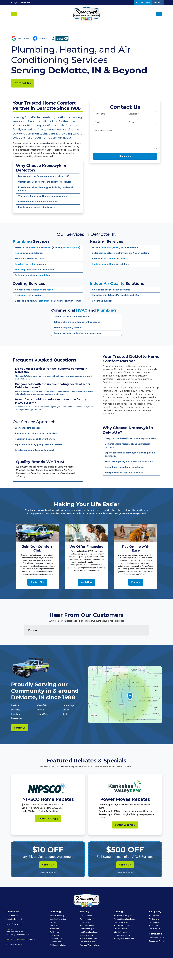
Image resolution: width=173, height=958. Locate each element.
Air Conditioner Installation (124, 905)
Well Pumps (54, 918)
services (103, 253)
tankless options (70, 247)
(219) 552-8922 (15, 911)
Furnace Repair (86, 902)
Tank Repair (54, 922)
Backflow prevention (25, 264)
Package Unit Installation (90, 931)
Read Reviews (23, 38)
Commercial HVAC (156, 924)
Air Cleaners (154, 905)
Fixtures (53, 909)
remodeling (44, 275)
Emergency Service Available (22, 2)
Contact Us (23, 83)
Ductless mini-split (101, 264)
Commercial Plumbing (158, 927)
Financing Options (143, 2)
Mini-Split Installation (88, 925)
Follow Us (43, 38)
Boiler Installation (87, 912)
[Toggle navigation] (14, 14)
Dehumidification (155, 915)
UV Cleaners (154, 909)
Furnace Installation (88, 905)
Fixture (18, 258)
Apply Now (86, 582)
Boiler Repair (85, 909)
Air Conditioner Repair (123, 902)
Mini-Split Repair (86, 922)
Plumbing (22, 241)
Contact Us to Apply (48, 805)
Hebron (40, 696)
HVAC (81, 310)
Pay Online (158, 2)
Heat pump (20, 295)
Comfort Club (37, 582)
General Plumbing (57, 902)
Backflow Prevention (58, 905)
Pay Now (135, 582)
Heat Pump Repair (87, 915)
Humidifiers (153, 912)
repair (48, 247)
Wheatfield (42, 692)
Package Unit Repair (88, 928)
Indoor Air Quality (107, 283)
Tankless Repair (56, 928)
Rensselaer (16, 705)
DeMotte (15, 692)
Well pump (20, 269)
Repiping (19, 253)
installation (34, 247)
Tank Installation (56, 925)
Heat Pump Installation (89, 918)
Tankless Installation (58, 931)
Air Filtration (154, 902)
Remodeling (54, 915)
